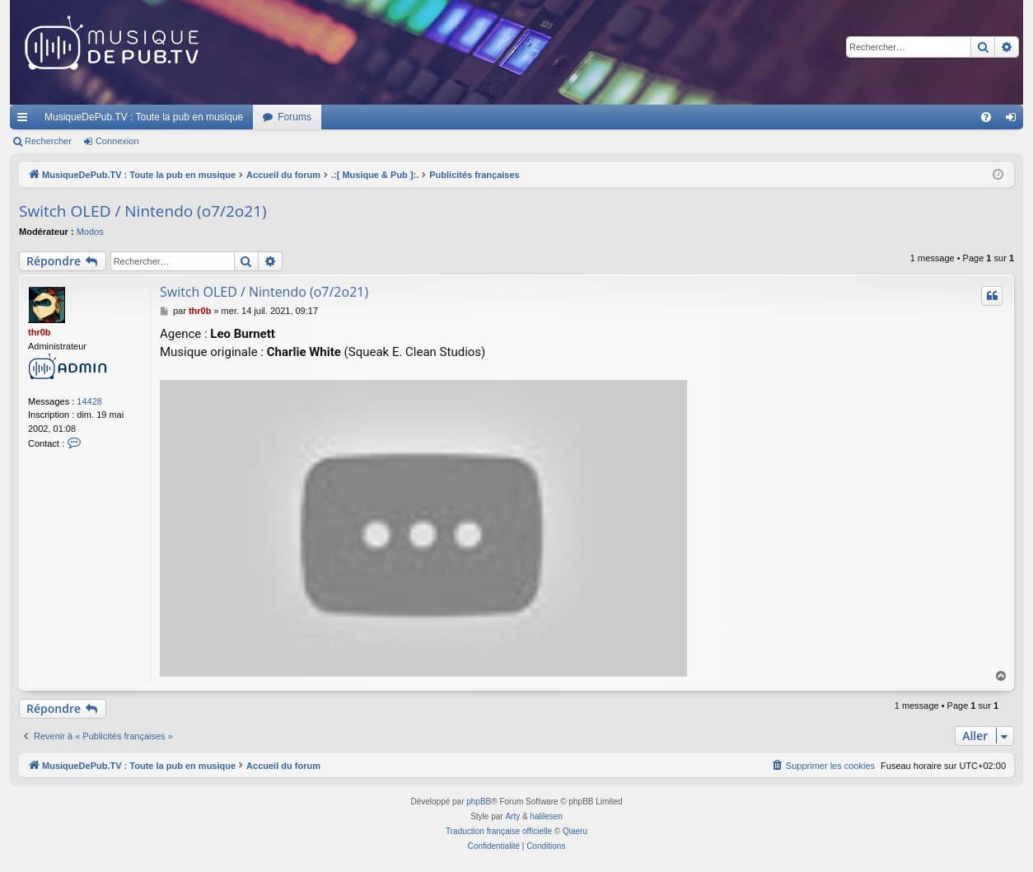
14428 (89, 401)
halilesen (546, 816)
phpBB (478, 801)
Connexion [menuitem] (1014, 120)
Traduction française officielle (499, 831)
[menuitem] (986, 117)
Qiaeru (575, 831)
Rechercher (48, 141)
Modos (90, 232)
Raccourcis (25, 120)
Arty (512, 816)
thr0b (39, 332)
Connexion (117, 141)
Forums (294, 117)
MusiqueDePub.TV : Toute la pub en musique (143, 117)
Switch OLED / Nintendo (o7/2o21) (143, 211)
